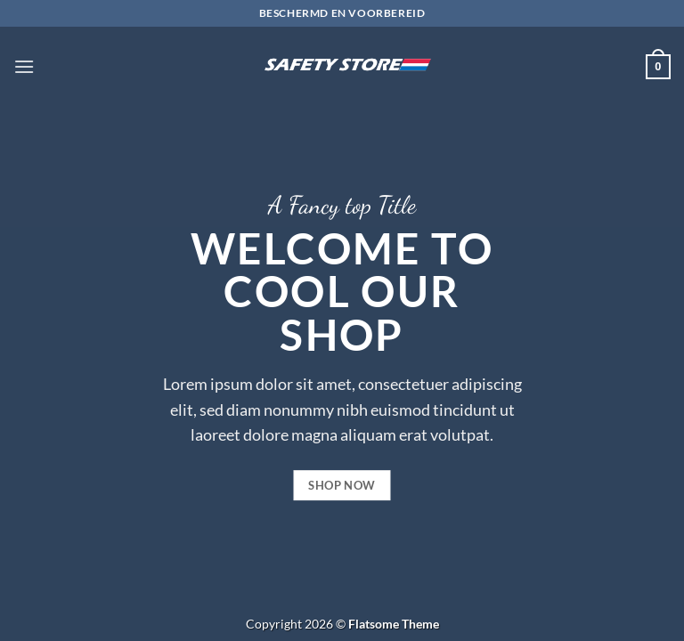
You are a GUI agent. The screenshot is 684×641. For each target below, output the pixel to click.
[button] (24, 66)
